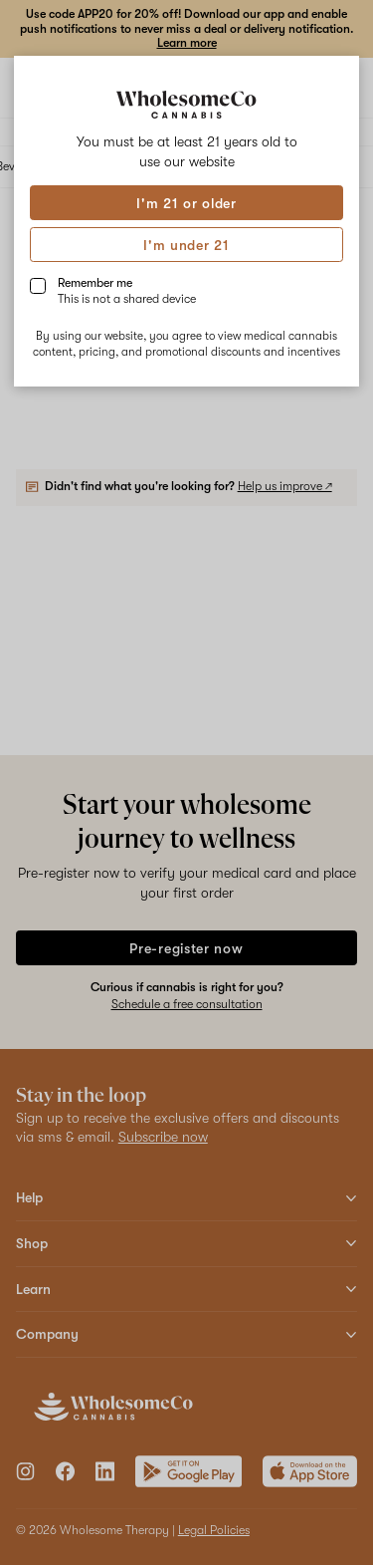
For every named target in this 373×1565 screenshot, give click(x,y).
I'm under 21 (186, 245)
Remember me (127, 291)
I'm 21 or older (186, 203)
